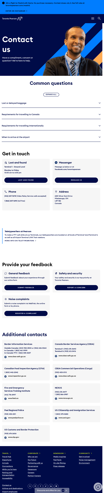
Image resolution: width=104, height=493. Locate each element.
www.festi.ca (13, 398)
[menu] (92, 18)
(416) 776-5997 (10, 395)
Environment (84, 463)
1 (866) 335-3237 (24, 353)
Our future (32, 460)
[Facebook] (40, 486)
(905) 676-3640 (70, 349)
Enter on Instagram (15, 11)
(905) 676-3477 (61, 392)
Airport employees (9, 491)
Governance (33, 466)
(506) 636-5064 (40, 348)
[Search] (99, 18)
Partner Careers (34, 476)
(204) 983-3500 (25, 348)
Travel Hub (6, 457)
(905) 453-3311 (10, 414)
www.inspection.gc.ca (17, 376)
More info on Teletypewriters (19, 241)
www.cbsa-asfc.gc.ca (16, 356)
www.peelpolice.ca (15, 418)
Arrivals (5, 463)
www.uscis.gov (64, 418)
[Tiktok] (46, 486)
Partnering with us (35, 463)
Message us (76, 180)
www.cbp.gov (13, 437)
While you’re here (9, 469)
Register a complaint (26, 313)
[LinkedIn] (51, 486)
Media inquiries (59, 457)
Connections (7, 466)
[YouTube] (56, 486)
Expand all (51, 94)
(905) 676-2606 (10, 433)
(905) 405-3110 (61, 372)
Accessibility (7, 478)
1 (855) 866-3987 (61, 394)
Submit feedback (26, 288)
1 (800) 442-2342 (11, 372)
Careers (31, 472)
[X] (30, 486)
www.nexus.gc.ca (66, 398)
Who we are (33, 457)
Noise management (87, 460)
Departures (6, 460)
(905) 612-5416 (70, 351)
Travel (5, 453)
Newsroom (32, 469)
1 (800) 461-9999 (20, 350)
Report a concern (76, 288)
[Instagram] (35, 486)
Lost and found (26, 180)
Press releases (59, 466)
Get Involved (84, 457)
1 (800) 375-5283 (61, 414)
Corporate (33, 453)
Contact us (6, 485)
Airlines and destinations (12, 488)
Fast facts (57, 460)
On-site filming (59, 463)
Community (84, 453)
